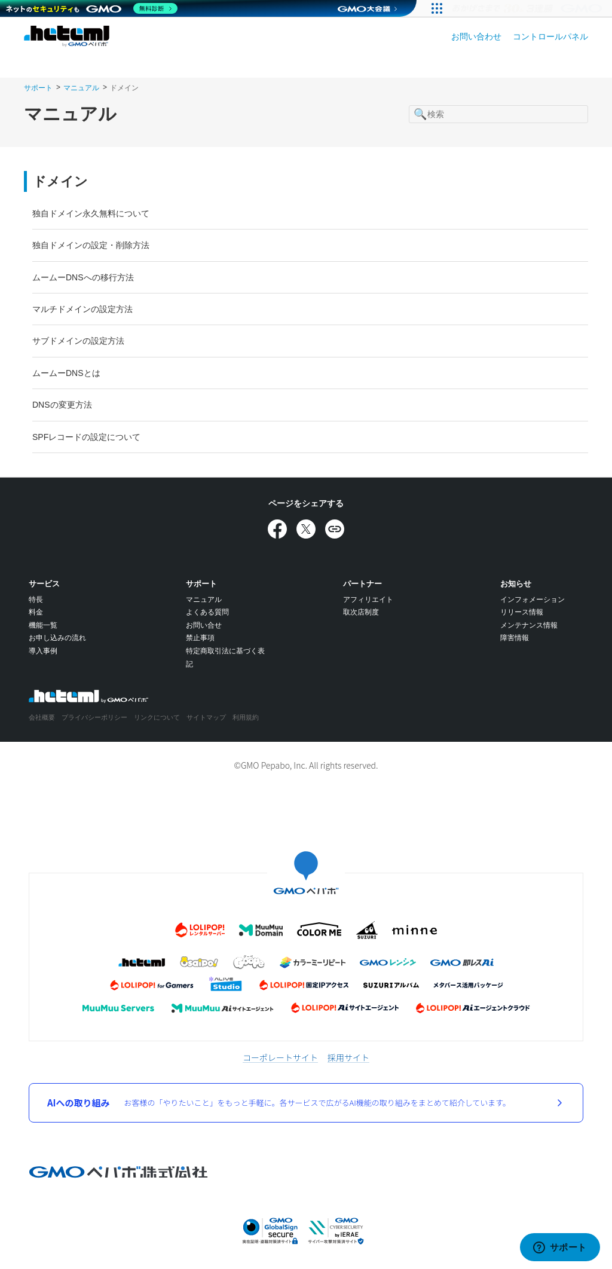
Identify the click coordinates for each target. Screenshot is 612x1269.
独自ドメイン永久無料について (90, 213)
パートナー (362, 583)
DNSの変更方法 (62, 404)
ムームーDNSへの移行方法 (83, 277)
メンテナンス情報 (529, 625)
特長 (36, 599)
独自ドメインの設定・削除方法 (90, 245)
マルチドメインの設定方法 (82, 309)
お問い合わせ (476, 36)
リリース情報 (521, 612)
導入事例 (43, 651)
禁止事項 (200, 638)
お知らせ (515, 583)
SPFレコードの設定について (86, 437)
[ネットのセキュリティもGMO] (91, 8)
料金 (36, 612)
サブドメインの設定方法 (78, 340)
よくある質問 (207, 612)
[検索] (498, 114)
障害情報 (514, 638)
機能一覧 (43, 625)
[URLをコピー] (334, 529)
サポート (38, 88)
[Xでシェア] (306, 529)
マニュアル (81, 88)
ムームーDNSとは (66, 373)
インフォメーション (532, 599)
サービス (44, 583)
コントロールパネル (550, 36)
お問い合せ (204, 625)
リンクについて (157, 717)
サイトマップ (206, 717)
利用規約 (245, 717)
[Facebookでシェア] (277, 529)
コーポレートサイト (280, 1057)
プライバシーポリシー (94, 717)
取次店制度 (361, 612)
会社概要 (42, 717)
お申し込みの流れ (57, 638)
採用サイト (348, 1057)
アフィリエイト (368, 599)
